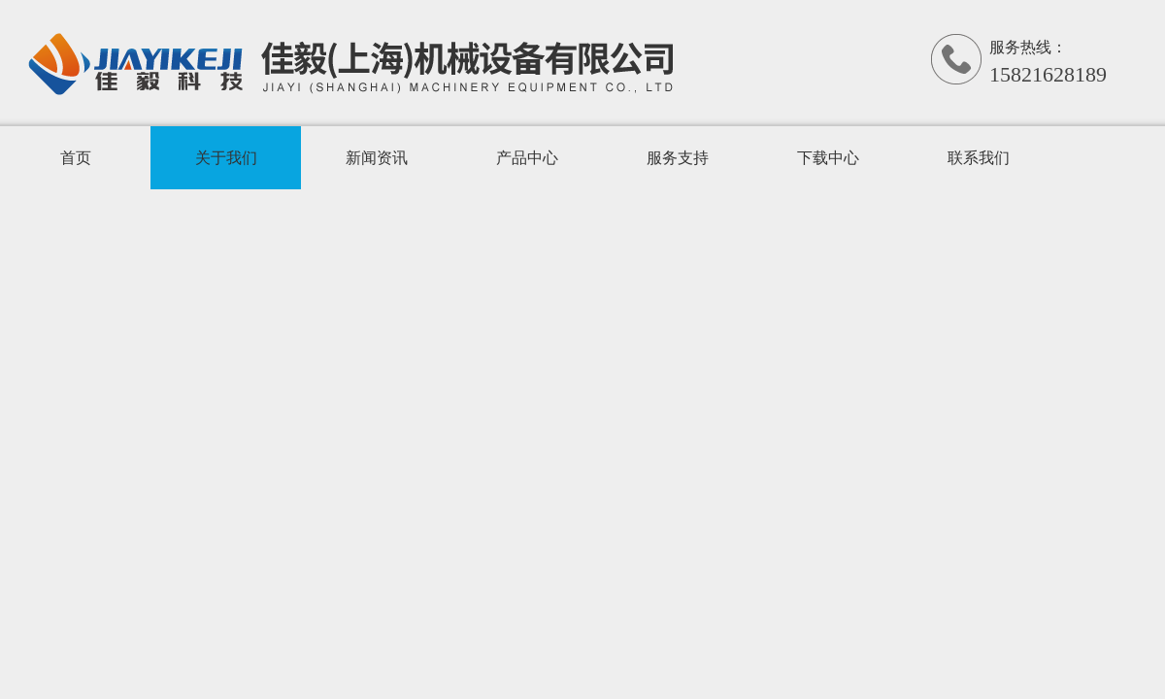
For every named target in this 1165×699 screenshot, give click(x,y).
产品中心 (527, 158)
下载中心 (828, 158)
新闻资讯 (377, 158)
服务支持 (678, 158)
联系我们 (979, 158)
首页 (75, 158)
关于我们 (226, 158)
